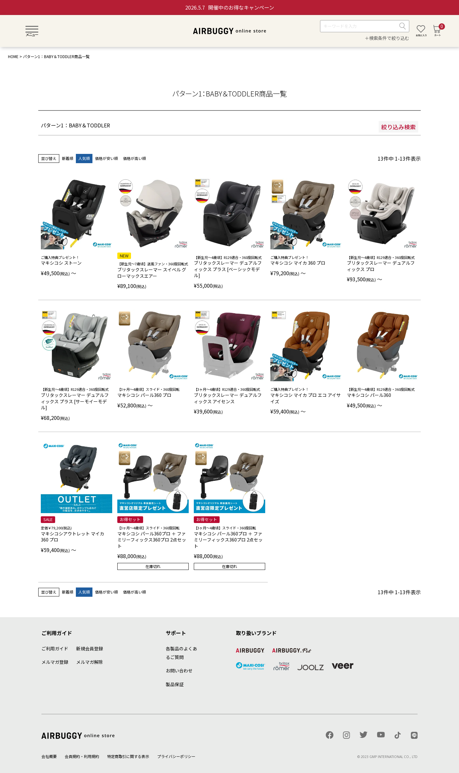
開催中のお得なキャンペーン (229, 7)
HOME (13, 56)
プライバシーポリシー (176, 756)
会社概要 (49, 756)
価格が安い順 (106, 158)
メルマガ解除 (89, 662)
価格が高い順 (134, 158)
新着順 (67, 158)
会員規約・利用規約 (82, 756)
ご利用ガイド (54, 648)
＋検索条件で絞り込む (387, 38)
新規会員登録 (89, 648)
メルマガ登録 (54, 662)
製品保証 (175, 684)
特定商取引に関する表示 (128, 756)
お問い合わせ (179, 670)
